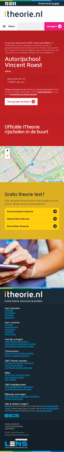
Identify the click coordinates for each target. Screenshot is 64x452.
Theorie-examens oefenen (17, 356)
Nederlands (44, 3)
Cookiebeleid (10, 428)
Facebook (52, 408)
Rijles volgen (10, 379)
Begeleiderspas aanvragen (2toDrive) (22, 396)
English (55, 3)
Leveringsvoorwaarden (14, 426)
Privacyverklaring (12, 423)
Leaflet (41, 181)
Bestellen (9, 315)
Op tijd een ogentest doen (17, 375)
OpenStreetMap (55, 181)
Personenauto (11, 327)
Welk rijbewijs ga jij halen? (17, 341)
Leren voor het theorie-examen (19, 353)
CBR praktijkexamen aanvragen (19, 387)
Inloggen (9, 310)
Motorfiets (10, 329)
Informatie (10, 317)
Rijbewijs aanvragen (14, 399)
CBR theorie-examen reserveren (19, 363)
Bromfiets (9, 332)
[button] (32, 164)
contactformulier (45, 92)
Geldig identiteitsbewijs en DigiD (20, 344)
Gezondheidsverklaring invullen (19, 346)
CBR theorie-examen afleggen (18, 368)
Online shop (10, 334)
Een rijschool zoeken (14, 377)
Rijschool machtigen (14, 365)
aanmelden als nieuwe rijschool (23, 94)
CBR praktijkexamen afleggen (18, 389)
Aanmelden (10, 313)
